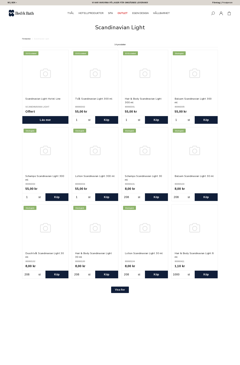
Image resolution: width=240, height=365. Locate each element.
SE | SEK (12, 2)
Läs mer (45, 119)
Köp (106, 119)
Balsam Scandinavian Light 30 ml (194, 176)
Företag (216, 3)
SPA (110, 13)
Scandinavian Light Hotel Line (43, 98)
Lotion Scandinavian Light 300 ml (95, 176)
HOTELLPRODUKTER (91, 13)
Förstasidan (26, 39)
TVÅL (70, 13)
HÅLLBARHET (161, 13)
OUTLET (123, 13)
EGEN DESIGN (140, 13)
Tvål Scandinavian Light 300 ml (93, 98)
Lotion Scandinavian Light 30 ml (144, 253)
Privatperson (227, 3)
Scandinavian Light (41, 39)
